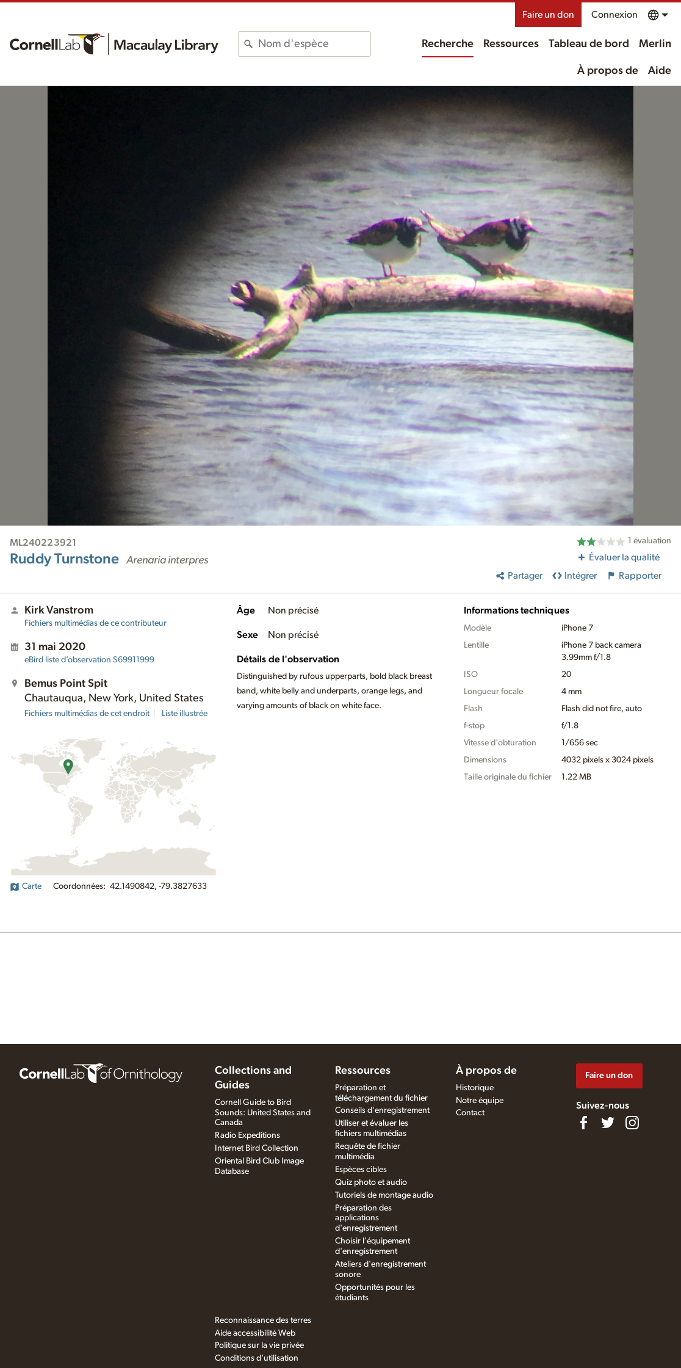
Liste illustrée (184, 713)
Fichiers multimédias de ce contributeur (95, 623)
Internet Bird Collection (256, 1148)
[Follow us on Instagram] (632, 1122)
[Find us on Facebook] (583, 1122)
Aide (659, 70)
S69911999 (89, 660)
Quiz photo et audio (371, 1182)
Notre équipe (479, 1100)
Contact (470, 1113)
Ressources (511, 43)
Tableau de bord (589, 43)
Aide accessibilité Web (255, 1333)
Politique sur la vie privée (259, 1345)
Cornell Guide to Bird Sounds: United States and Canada (263, 1112)
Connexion (614, 15)
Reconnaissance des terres (263, 1320)
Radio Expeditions (247, 1135)
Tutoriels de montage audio (384, 1195)
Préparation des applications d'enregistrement (366, 1218)
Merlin (655, 43)
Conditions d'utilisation (256, 1358)
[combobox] (314, 44)
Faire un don (548, 15)
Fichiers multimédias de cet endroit (87, 713)
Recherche (448, 43)
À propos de (607, 70)
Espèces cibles (361, 1169)
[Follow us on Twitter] (607, 1122)
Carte (25, 886)
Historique (475, 1088)
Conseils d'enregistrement (382, 1110)
